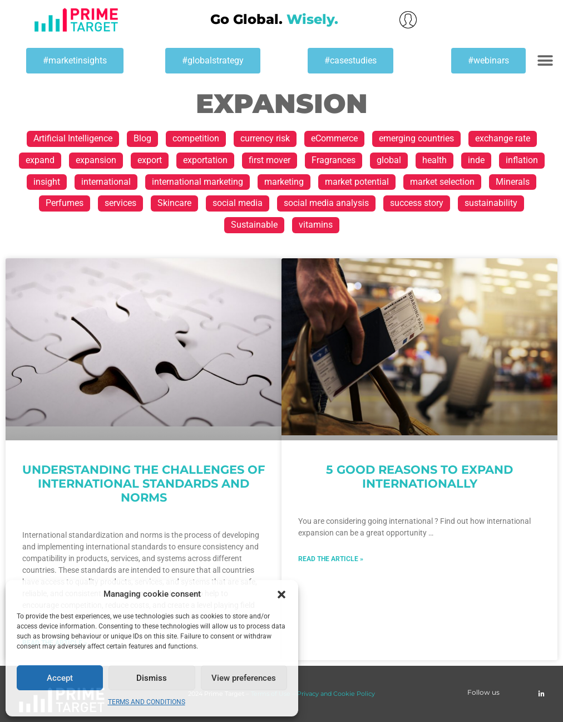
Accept (60, 678)
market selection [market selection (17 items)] (442, 181)
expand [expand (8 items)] (40, 160)
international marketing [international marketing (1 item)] (197, 181)
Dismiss (151, 678)
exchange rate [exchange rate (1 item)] (502, 138)
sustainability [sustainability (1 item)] (491, 203)
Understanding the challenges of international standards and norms (143, 483)
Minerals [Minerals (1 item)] (513, 181)
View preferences (243, 678)
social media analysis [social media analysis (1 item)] (326, 203)
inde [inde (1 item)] (476, 160)
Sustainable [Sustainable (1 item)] (254, 224)
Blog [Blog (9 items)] (142, 138)
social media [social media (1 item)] (238, 203)
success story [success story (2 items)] (416, 203)
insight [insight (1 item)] (46, 181)
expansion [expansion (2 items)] (96, 160)
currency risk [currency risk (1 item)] (265, 138)
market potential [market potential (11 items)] (357, 181)
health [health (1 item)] (434, 160)
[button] (281, 594)
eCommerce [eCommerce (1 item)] (334, 138)
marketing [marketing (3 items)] (284, 181)
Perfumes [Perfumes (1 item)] (64, 203)
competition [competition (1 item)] (195, 138)
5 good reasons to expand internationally (419, 476)
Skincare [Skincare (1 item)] (174, 203)
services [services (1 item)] (120, 203)
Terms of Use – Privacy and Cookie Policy (313, 694)
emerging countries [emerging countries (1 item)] (416, 138)
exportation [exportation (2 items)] (205, 160)
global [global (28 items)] (389, 160)
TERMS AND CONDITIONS (146, 702)
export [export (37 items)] (149, 160)
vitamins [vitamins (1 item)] (316, 224)
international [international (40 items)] (106, 181)
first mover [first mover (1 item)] (269, 160)
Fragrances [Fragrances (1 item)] (333, 160)
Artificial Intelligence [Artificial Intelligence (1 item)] (72, 138)
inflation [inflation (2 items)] (522, 160)
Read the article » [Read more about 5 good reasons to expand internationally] (330, 559)
